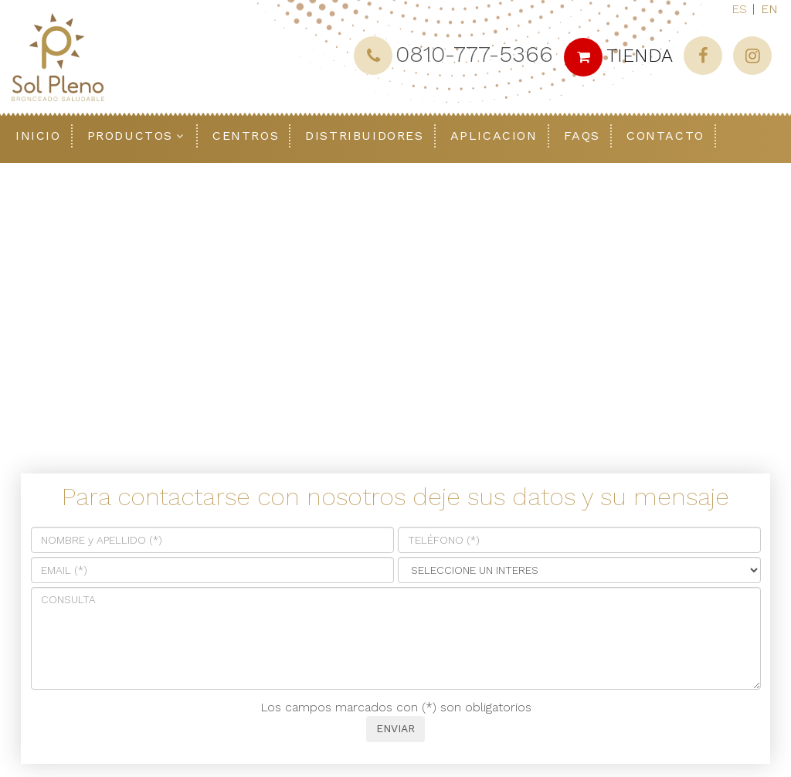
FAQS (582, 135)
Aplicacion (494, 135)
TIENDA (618, 55)
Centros (245, 135)
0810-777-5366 (474, 53)
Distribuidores (364, 135)
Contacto (665, 135)
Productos (130, 135)
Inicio (38, 135)
